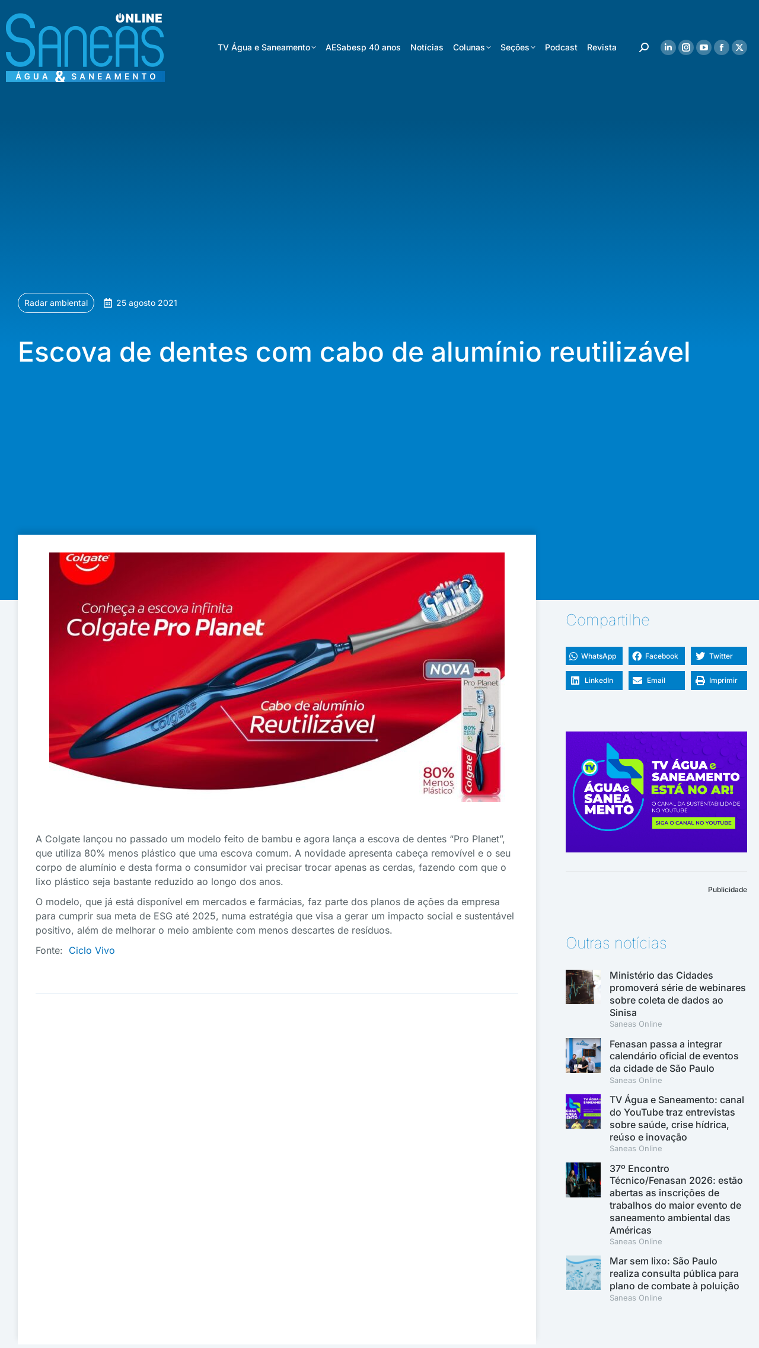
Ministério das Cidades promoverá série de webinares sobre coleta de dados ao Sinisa (678, 993)
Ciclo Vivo (92, 950)
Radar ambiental (56, 303)
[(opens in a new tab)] (583, 1062)
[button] (594, 656)
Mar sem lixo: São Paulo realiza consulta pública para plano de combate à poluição (674, 1273)
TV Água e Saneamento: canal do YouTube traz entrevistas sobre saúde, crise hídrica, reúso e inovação (677, 1118)
